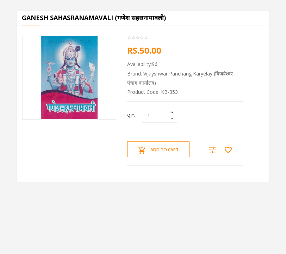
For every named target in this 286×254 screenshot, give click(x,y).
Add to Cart (158, 150)
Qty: (131, 115)
